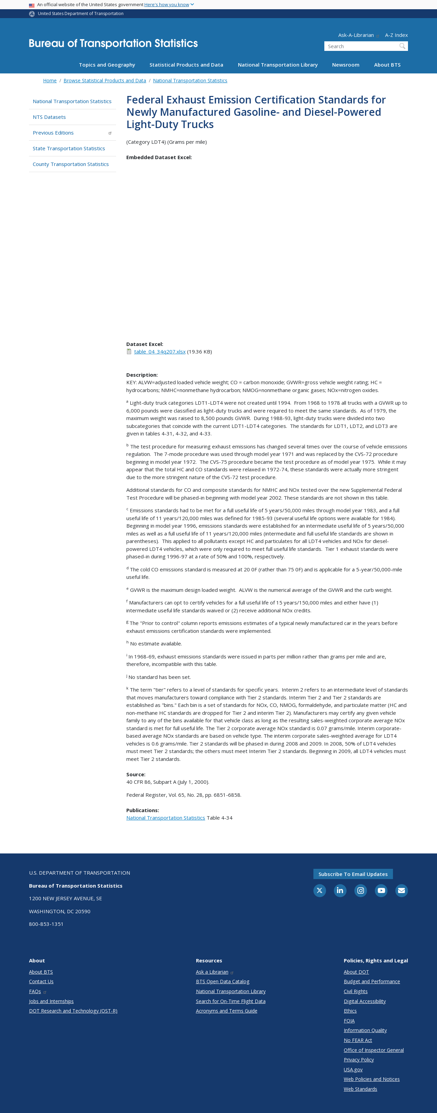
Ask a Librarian (215, 972)
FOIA (349, 1020)
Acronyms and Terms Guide (226, 1010)
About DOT (356, 972)
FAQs (38, 991)
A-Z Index (396, 34)
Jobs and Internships (51, 1001)
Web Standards (360, 1089)
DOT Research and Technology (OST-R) (73, 1010)
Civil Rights (356, 991)
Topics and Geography (107, 64)
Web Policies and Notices (372, 1079)
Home (50, 80)
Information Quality (365, 1030)
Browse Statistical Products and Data (105, 80)
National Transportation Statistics (190, 80)
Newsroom (346, 64)
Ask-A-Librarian (359, 34)
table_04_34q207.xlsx (160, 351)
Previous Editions (72, 132)
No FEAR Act (358, 1040)
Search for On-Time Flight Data (231, 1001)
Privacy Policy (359, 1059)
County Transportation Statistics (71, 164)
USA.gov (353, 1069)
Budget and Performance (372, 981)
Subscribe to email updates (353, 874)
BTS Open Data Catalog (223, 981)
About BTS (387, 64)
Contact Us (41, 981)
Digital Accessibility (365, 1001)
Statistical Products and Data (186, 64)
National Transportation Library (278, 64)
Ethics (350, 1010)
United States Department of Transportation (81, 13)
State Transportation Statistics (69, 148)
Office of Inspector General (374, 1050)
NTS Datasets (49, 116)
